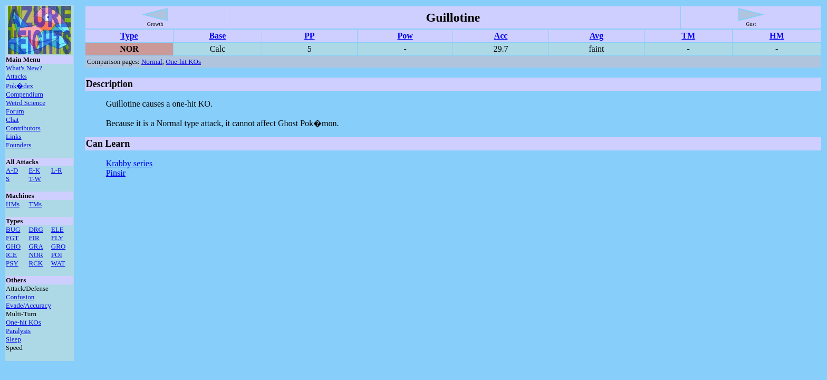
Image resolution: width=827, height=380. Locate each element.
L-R (56, 170)
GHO (13, 246)
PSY (12, 263)
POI (56, 255)
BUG (13, 229)
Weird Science (25, 103)
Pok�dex (19, 86)
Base (217, 35)
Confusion (20, 297)
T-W (34, 179)
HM (777, 35)
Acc (501, 35)
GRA (35, 246)
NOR (35, 255)
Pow (404, 35)
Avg (596, 35)
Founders (18, 145)
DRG (35, 229)
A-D (12, 170)
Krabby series (129, 163)
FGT (12, 238)
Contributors (23, 128)
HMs (13, 204)
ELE (57, 229)
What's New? (24, 68)
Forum (15, 111)
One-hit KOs (23, 322)
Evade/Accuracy (28, 305)
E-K (34, 170)
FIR (33, 238)
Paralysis (18, 331)
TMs (35, 204)
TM (688, 35)
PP (309, 35)
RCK (35, 263)
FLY (57, 238)
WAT (58, 263)
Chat (12, 120)
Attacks (16, 76)
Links (14, 136)
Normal (151, 61)
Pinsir (116, 172)
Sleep (13, 339)
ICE (11, 255)
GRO (58, 246)
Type (129, 35)
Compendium (24, 94)
